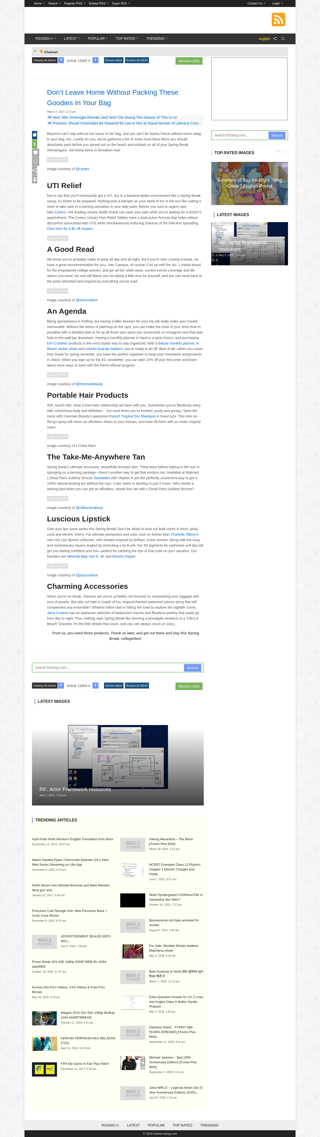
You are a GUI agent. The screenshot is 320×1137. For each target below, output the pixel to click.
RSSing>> (110, 1125)
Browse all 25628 (137, 60)
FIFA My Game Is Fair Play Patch (85, 1064)
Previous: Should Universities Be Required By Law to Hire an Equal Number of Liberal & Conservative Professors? (138, 123)
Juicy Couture (57, 613)
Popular (156, 1125)
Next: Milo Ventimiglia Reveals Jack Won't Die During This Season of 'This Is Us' (112, 117)
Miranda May (77, 556)
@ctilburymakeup (89, 508)
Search (192, 668)
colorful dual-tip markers (103, 349)
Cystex (59, 212)
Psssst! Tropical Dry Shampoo (132, 416)
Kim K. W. (96, 556)
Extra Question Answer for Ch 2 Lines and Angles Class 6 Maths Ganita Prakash (176, 1001)
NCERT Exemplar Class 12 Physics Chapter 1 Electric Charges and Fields (174, 869)
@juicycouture (87, 575)
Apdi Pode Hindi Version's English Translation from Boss (72, 839)
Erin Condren (57, 343)
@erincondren (87, 300)
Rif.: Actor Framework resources (75, 789)
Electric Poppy (123, 556)
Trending (209, 1125)
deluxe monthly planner (176, 343)
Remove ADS (189, 61)
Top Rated (182, 1125)
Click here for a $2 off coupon (70, 229)
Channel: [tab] (49, 51)
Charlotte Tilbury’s (184, 534)
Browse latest (114, 60)
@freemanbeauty (89, 384)
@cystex (82, 169)
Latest (133, 1125)
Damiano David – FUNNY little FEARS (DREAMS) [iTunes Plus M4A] (172, 1032)
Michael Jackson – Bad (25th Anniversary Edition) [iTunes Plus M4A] (173, 1062)
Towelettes (102, 478)
